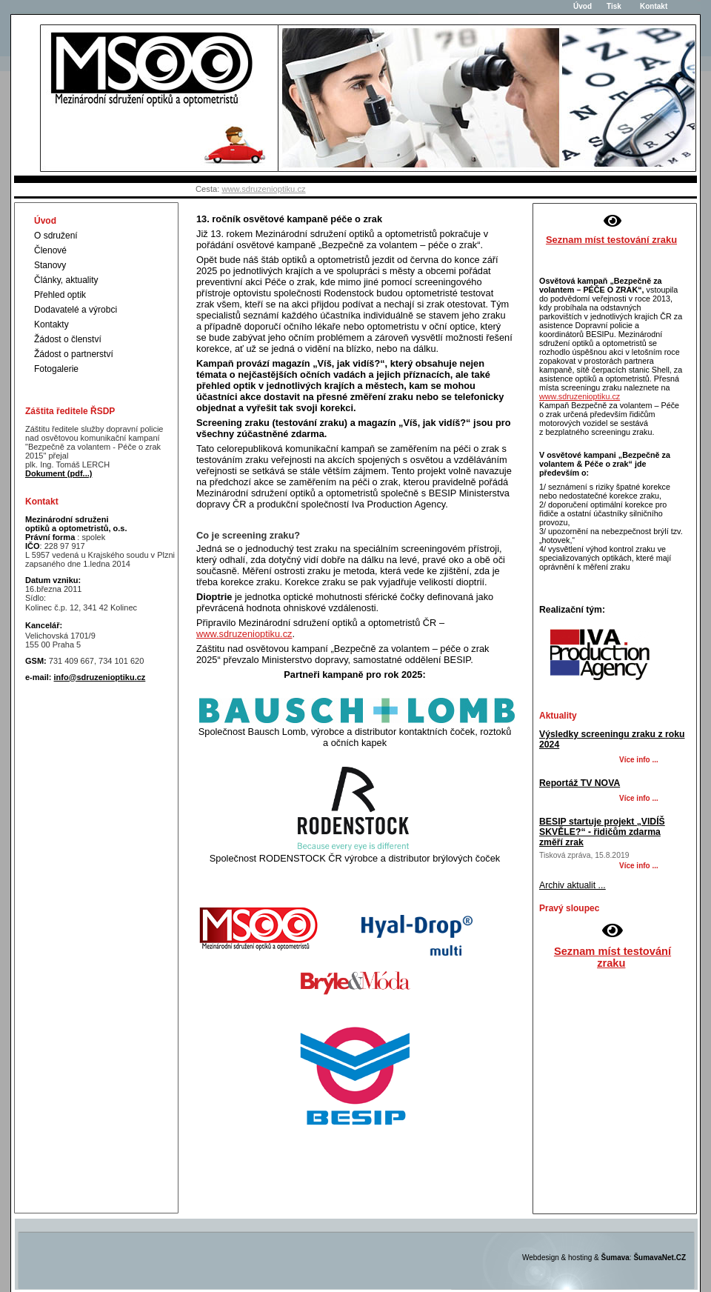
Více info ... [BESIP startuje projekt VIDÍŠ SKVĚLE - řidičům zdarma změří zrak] (638, 865)
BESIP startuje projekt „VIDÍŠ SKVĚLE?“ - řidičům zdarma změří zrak (602, 832)
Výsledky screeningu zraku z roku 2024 (612, 739)
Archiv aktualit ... (572, 885)
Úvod (580, 6)
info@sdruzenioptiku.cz (100, 677)
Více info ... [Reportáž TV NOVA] (638, 798)
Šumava (615, 1257)
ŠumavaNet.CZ (659, 1257)
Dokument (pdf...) (58, 473)
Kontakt (647, 6)
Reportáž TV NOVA (579, 783)
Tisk (614, 6)
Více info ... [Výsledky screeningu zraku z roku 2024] (638, 759)
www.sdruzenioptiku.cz (263, 188)
